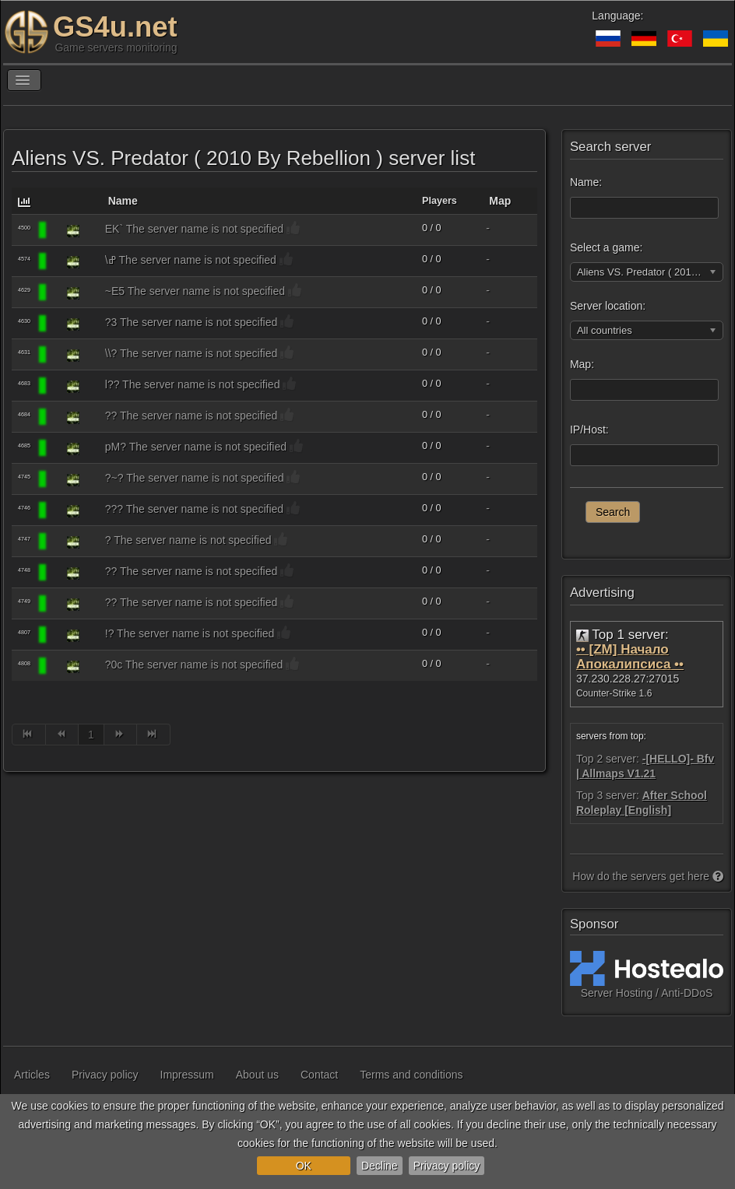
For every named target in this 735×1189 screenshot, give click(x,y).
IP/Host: (589, 429)
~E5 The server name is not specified (195, 291)
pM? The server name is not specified (196, 446)
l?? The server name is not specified (192, 384)
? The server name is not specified (188, 540)
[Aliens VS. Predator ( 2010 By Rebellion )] (73, 230)
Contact (319, 1074)
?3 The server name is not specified (191, 322)
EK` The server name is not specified (194, 229)
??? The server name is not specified (194, 509)
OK (303, 1165)
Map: (582, 364)
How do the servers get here (647, 876)
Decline (379, 1165)
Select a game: (606, 247)
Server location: (607, 306)
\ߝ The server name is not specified (190, 260)
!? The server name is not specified (190, 633)
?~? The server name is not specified (194, 478)
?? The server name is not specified (191, 415)
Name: (586, 182)
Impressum (187, 1074)
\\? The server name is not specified (191, 353)
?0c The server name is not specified (194, 664)
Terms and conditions (411, 1074)
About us (257, 1074)
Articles (32, 1074)
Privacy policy (446, 1165)
